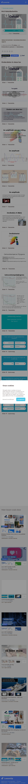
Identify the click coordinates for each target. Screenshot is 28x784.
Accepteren (20, 399)
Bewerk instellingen (8, 399)
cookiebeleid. (19, 395)
